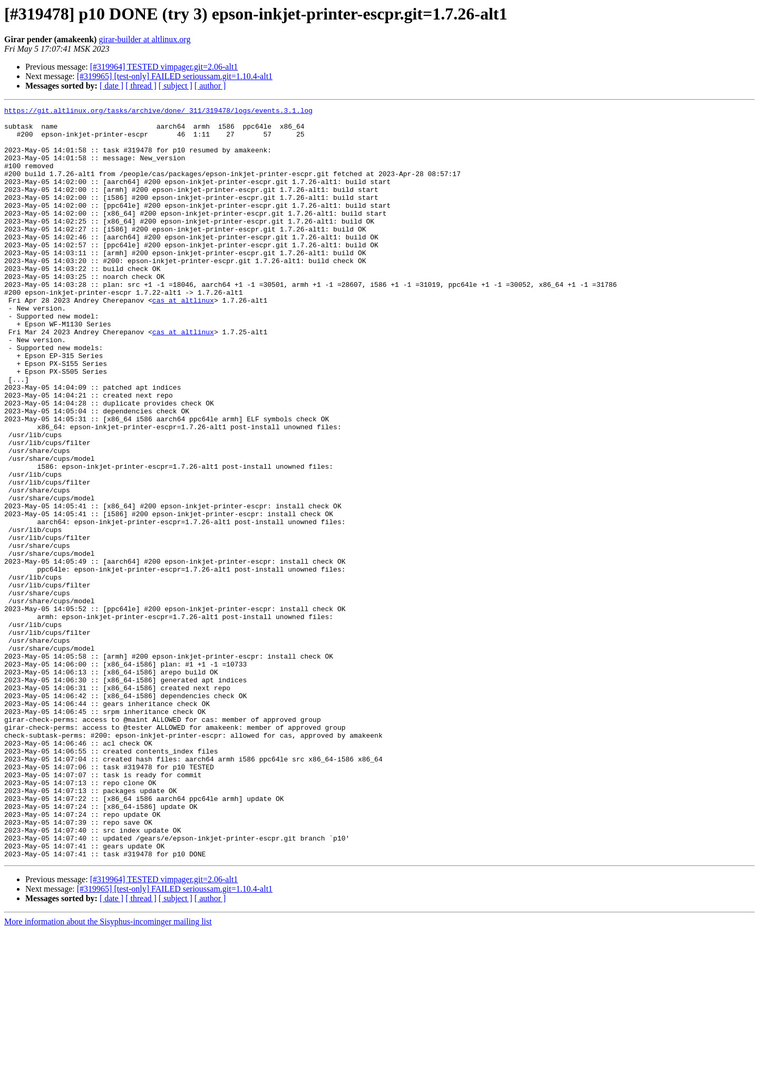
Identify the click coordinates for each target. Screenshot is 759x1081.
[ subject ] (175, 85)
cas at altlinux (183, 339)
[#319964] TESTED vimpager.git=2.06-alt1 (164, 66)
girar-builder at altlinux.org (144, 39)
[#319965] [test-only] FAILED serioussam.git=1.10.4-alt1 (175, 76)
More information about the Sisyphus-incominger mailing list (108, 1071)
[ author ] (210, 85)
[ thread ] (141, 85)
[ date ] (111, 85)
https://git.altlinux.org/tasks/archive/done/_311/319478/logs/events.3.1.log (158, 112)
